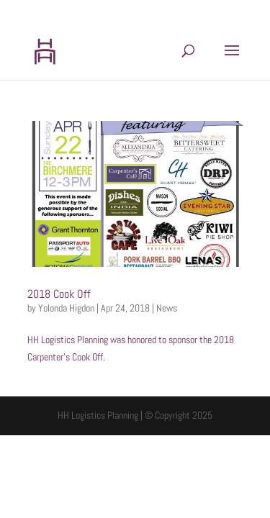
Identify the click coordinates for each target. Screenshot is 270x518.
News (166, 307)
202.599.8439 (75, 11)
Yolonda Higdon (66, 307)
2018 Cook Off (59, 293)
